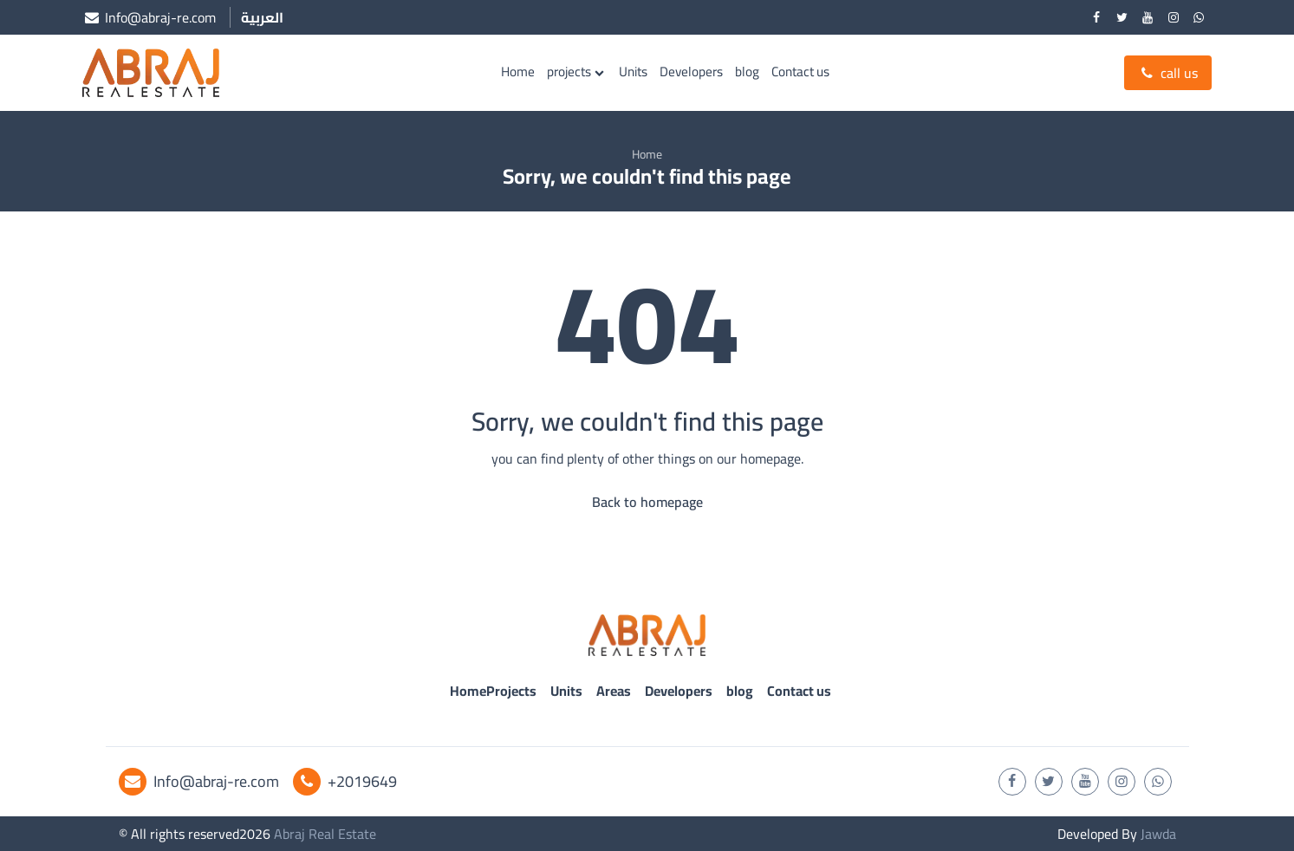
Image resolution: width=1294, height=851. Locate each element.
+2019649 (345, 781)
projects (569, 72)
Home (518, 72)
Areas (613, 691)
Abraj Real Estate (325, 834)
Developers (691, 72)
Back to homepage (647, 502)
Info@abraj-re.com (199, 781)
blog (747, 72)
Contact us (800, 72)
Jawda (1158, 834)
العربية (262, 17)
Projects (511, 691)
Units (633, 72)
